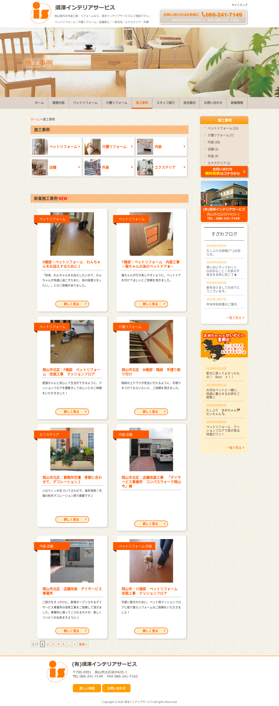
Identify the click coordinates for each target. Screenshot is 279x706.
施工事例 (225, 120)
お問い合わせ (116, 688)
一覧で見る (235, 317)
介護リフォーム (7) (221, 135)
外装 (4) (213, 156)
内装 (149, 146)
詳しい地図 (87, 688)
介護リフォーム (104, 146)
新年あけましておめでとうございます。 (223, 289)
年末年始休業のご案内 (221, 304)
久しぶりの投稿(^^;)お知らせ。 (223, 252)
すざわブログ (224, 234)
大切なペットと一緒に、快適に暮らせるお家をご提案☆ (223, 393)
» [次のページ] (74, 644)
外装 (96, 167)
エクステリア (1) (219, 163)
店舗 (43, 167)
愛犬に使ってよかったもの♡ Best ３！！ (223, 375)
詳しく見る (75, 304)
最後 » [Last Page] (83, 644)
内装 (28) (214, 142)
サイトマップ (239, 5)
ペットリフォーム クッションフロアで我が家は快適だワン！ (223, 430)
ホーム (35, 119)
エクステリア (155, 167)
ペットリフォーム (54, 146)
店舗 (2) (213, 149)
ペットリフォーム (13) (223, 128)
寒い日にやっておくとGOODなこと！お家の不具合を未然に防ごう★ (223, 271)
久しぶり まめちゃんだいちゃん (223, 412)
